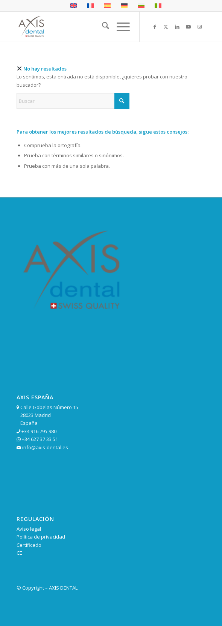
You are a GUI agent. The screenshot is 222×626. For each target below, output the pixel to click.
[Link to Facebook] (154, 27)
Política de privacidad (41, 536)
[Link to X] (166, 27)
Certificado (29, 545)
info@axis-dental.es (45, 447)
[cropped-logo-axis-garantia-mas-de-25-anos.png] (92, 27)
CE (19, 552)
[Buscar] (101, 27)
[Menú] (119, 27)
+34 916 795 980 (38, 431)
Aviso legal (29, 528)
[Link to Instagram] (199, 27)
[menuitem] (101, 27)
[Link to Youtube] (188, 27)
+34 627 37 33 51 (40, 439)
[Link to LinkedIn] (177, 27)
